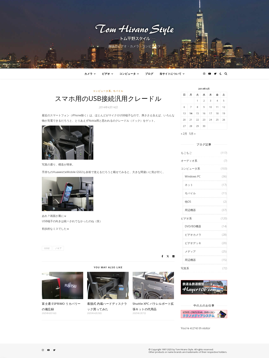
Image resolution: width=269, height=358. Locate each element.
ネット (189, 185)
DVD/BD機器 (193, 226)
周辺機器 (190, 210)
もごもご (186, 153)
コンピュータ (127, 73)
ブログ (149, 73)
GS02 (47, 248)
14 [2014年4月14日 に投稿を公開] (190, 113)
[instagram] (204, 73)
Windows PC (193, 176)
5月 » (192, 133)
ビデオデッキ (193, 243)
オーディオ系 (189, 161)
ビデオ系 (186, 218)
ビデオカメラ (193, 235)
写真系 (185, 268)
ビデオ (106, 73)
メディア (190, 251)
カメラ (88, 73)
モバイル (118, 90)
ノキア (58, 248)
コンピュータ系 (102, 90)
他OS (188, 201)
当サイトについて (171, 73)
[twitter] (215, 73)
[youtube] (210, 73)
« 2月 (184, 133)
